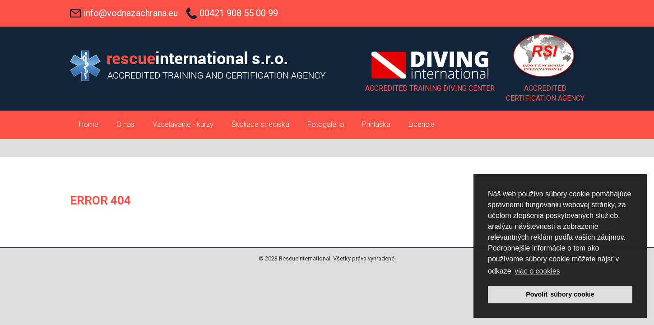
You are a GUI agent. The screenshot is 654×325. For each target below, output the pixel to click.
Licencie (421, 124)
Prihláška (376, 124)
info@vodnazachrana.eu (130, 13)
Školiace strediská (260, 124)
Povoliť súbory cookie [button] (560, 294)
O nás (125, 124)
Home (88, 124)
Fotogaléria (325, 124)
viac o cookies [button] (537, 271)
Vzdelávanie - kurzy (183, 124)
